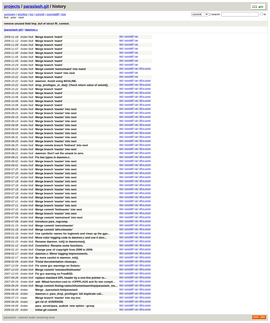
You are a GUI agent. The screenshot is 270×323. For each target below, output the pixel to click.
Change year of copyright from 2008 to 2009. (64, 249)
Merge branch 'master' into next (55, 109)
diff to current (145, 68)
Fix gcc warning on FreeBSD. (54, 273)
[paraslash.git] (13, 29)
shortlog (22, 14)
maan (23, 297)
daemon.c (31, 29)
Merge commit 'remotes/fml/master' (58, 269)
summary (9, 14)
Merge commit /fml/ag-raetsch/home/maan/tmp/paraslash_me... (76, 285)
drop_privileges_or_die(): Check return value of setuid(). (71, 85)
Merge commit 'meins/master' (54, 225)
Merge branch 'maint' (49, 36)
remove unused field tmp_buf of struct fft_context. (37, 23)
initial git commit (46, 309)
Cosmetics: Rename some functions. (59, 245)
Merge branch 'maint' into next (55, 73)
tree (63, 14)
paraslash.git (36, 6)
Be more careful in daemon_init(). (57, 257)
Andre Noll (26, 36)
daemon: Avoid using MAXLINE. (56, 81)
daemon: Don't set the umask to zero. (59, 153)
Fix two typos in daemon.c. (52, 157)
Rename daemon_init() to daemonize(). (60, 241)
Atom (255, 317)
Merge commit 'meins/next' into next (58, 217)
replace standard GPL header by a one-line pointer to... (71, 277)
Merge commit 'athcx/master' (54, 229)
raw (136, 36)
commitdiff (52, 14)
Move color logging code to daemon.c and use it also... (71, 237)
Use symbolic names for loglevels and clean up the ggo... (72, 233)
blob (121, 36)
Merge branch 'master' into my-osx (57, 297)
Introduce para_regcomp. (51, 221)
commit (39, 14)
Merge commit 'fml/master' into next (58, 209)
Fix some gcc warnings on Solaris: (57, 265)
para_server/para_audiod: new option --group (64, 305)
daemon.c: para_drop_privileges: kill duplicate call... (69, 293)
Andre (24, 289)
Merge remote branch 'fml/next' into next (61, 145)
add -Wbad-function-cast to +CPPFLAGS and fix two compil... (75, 281)
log (31, 14)
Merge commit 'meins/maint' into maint (60, 69)
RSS (263, 317)
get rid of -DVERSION (49, 301)
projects (12, 6)
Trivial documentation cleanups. (56, 261)
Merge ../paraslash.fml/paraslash (56, 289)
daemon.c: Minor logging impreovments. (61, 253)
